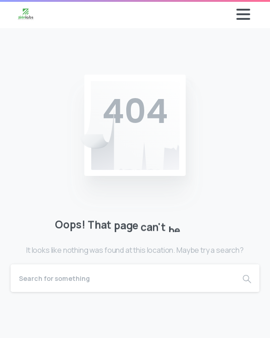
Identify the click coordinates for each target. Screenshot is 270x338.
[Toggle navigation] (243, 14)
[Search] (123, 278)
